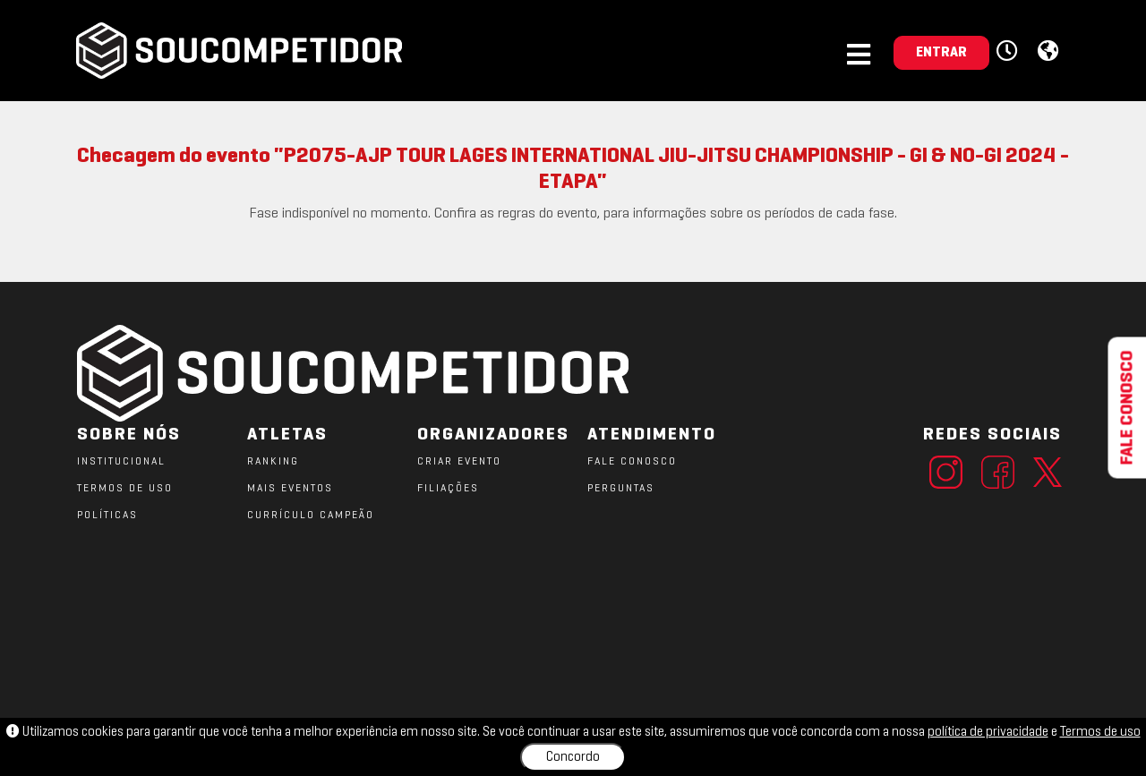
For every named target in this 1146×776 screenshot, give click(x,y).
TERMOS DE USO (125, 488)
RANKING (273, 461)
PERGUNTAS (620, 488)
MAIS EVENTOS (290, 488)
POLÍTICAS (107, 515)
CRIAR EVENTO (459, 461)
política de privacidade (988, 732)
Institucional (121, 461)
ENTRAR (941, 53)
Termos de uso (1100, 732)
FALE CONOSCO (632, 461)
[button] (1009, 52)
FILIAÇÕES (448, 488)
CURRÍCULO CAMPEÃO (310, 515)
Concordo (573, 757)
